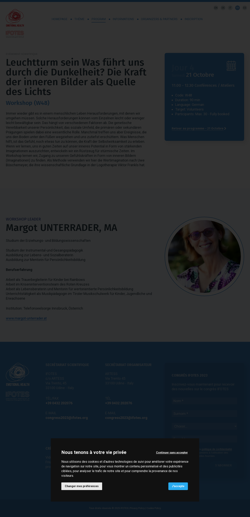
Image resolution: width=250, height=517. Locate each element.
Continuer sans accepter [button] (172, 452)
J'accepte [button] (178, 486)
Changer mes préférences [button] (82, 486)
